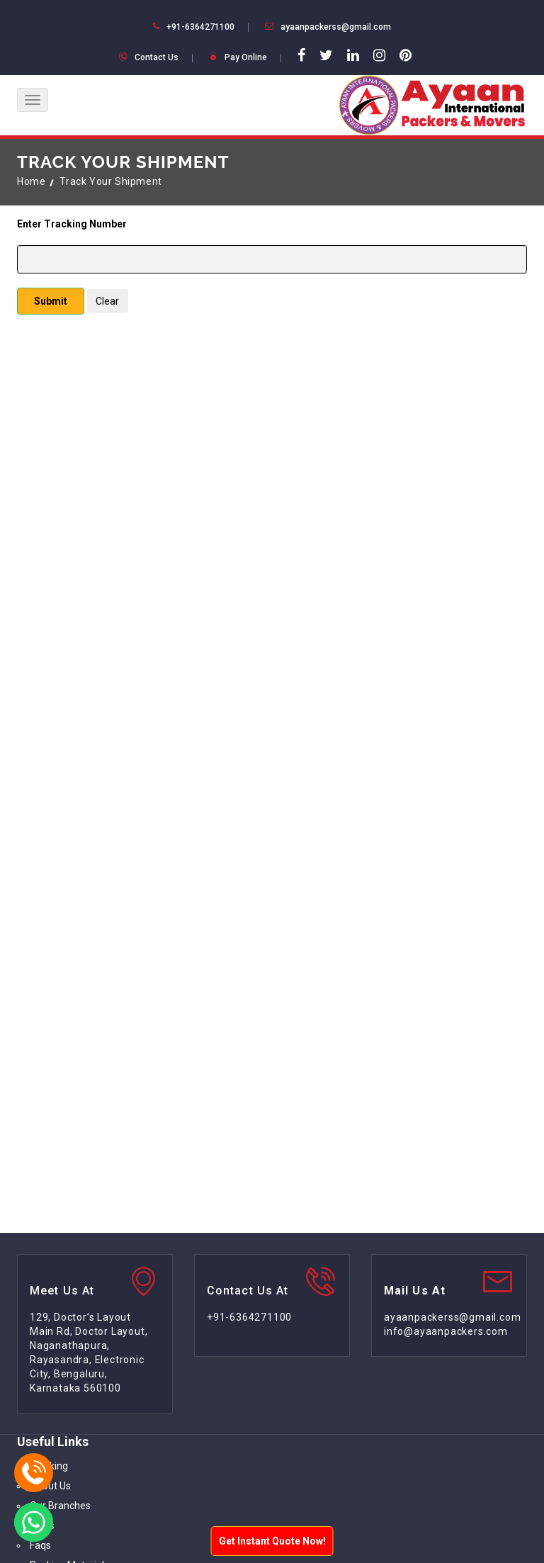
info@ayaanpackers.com (446, 1331)
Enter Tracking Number (72, 224)
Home (31, 181)
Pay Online (246, 57)
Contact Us (156, 57)
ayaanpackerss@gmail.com (335, 27)
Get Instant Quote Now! (272, 1541)
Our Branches (60, 1505)
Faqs (40, 1545)
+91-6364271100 (200, 27)
